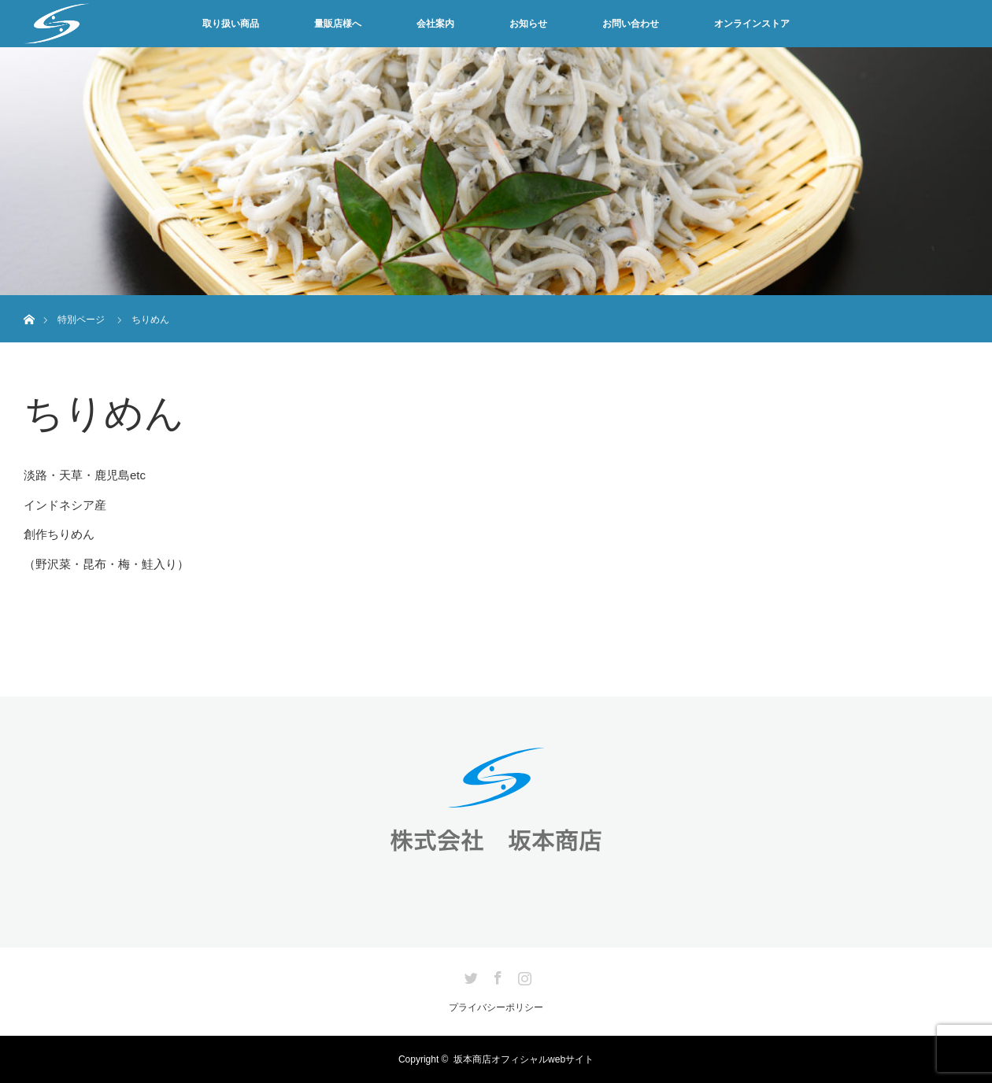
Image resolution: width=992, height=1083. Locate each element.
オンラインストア (752, 23)
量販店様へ (337, 23)
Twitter (469, 975)
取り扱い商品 (230, 23)
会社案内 (435, 23)
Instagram (523, 975)
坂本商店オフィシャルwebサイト (523, 1059)
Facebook (496, 975)
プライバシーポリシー (496, 1007)
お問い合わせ (630, 23)
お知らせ (528, 23)
